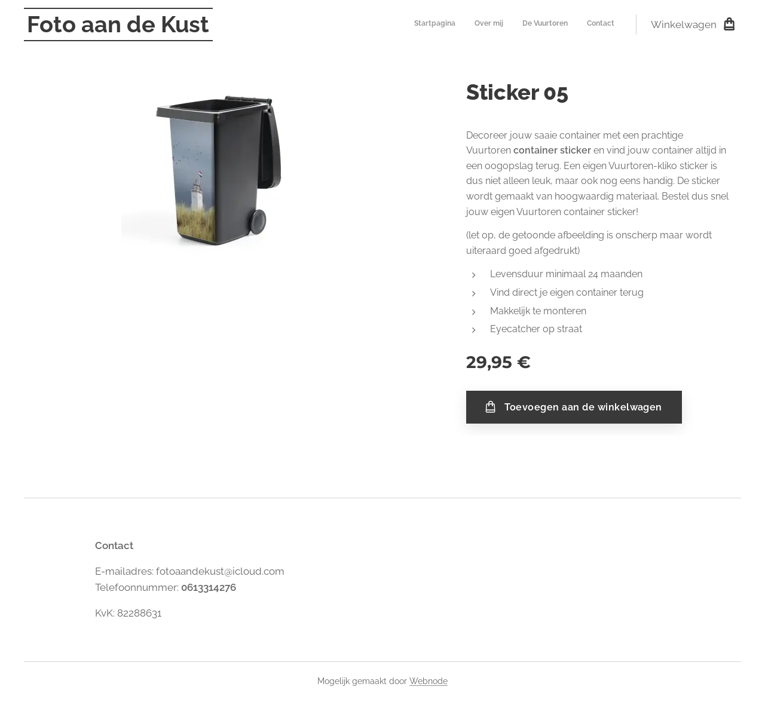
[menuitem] (560, 24)
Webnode (428, 681)
